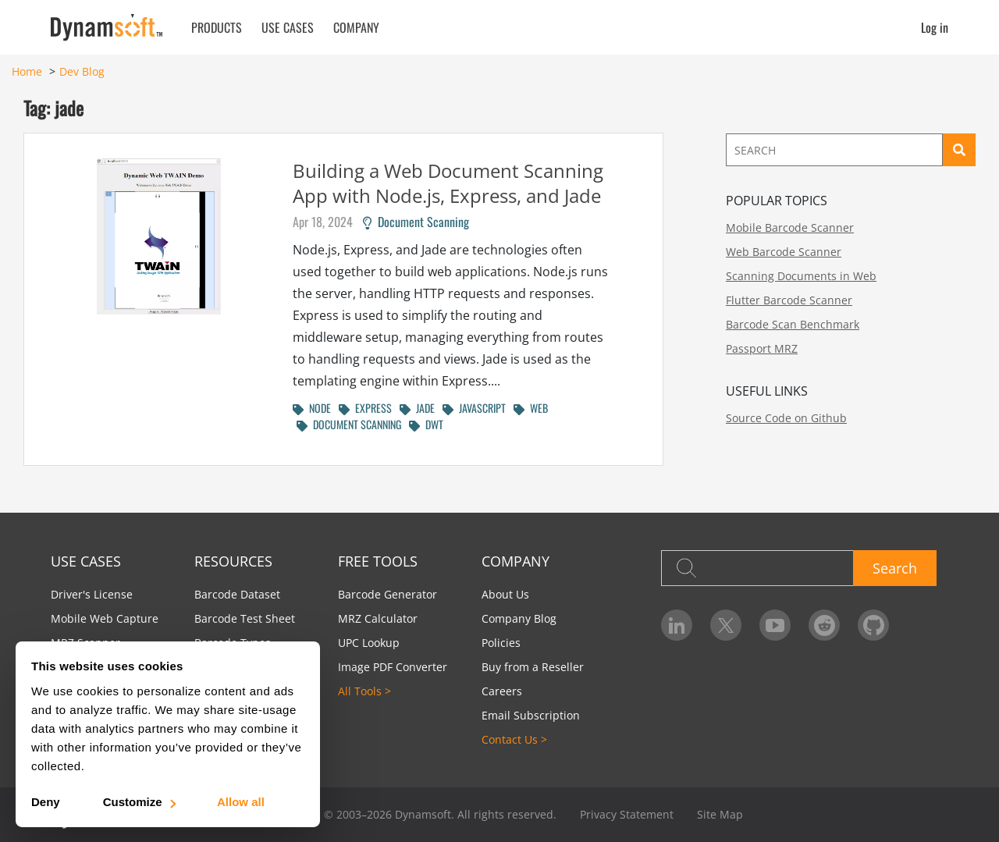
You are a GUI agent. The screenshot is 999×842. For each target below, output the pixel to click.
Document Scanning (416, 221)
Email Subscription (531, 715)
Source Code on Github (786, 417)
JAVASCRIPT (474, 408)
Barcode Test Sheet (244, 618)
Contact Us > (514, 739)
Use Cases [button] (287, 27)
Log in (934, 27)
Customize (138, 801)
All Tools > (364, 691)
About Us (505, 594)
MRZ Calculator (378, 618)
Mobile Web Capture (104, 618)
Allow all (241, 801)
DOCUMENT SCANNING (349, 424)
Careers (502, 691)
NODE (312, 408)
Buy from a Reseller (533, 666)
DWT (426, 424)
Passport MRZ (762, 348)
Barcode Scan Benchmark (792, 324)
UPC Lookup (369, 642)
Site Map (720, 814)
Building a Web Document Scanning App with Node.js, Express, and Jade (448, 183)
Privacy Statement (627, 814)
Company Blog (519, 618)
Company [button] (356, 27)
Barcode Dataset (237, 594)
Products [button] (216, 27)
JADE (417, 408)
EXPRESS (365, 408)
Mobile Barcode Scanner (790, 227)
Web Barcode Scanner (783, 251)
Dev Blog (82, 71)
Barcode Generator (387, 594)
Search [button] (895, 568)
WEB (531, 408)
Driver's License (92, 594)
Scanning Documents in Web (801, 275)
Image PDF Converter (392, 666)
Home (27, 71)
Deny (45, 801)
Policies (501, 642)
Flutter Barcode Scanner (789, 300)
